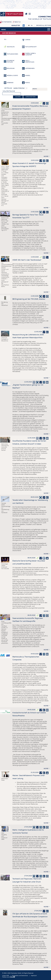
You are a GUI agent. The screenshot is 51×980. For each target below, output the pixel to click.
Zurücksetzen (30, 97)
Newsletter (15, 25)
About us (17, 22)
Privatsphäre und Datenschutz (20, 975)
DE (29, 25)
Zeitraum (8, 88)
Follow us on (8, 977)
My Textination (6, 22)
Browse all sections (43, 25)
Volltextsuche (9, 91)
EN (31, 25)
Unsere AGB (5, 975)
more (46, 156)
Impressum (34, 975)
